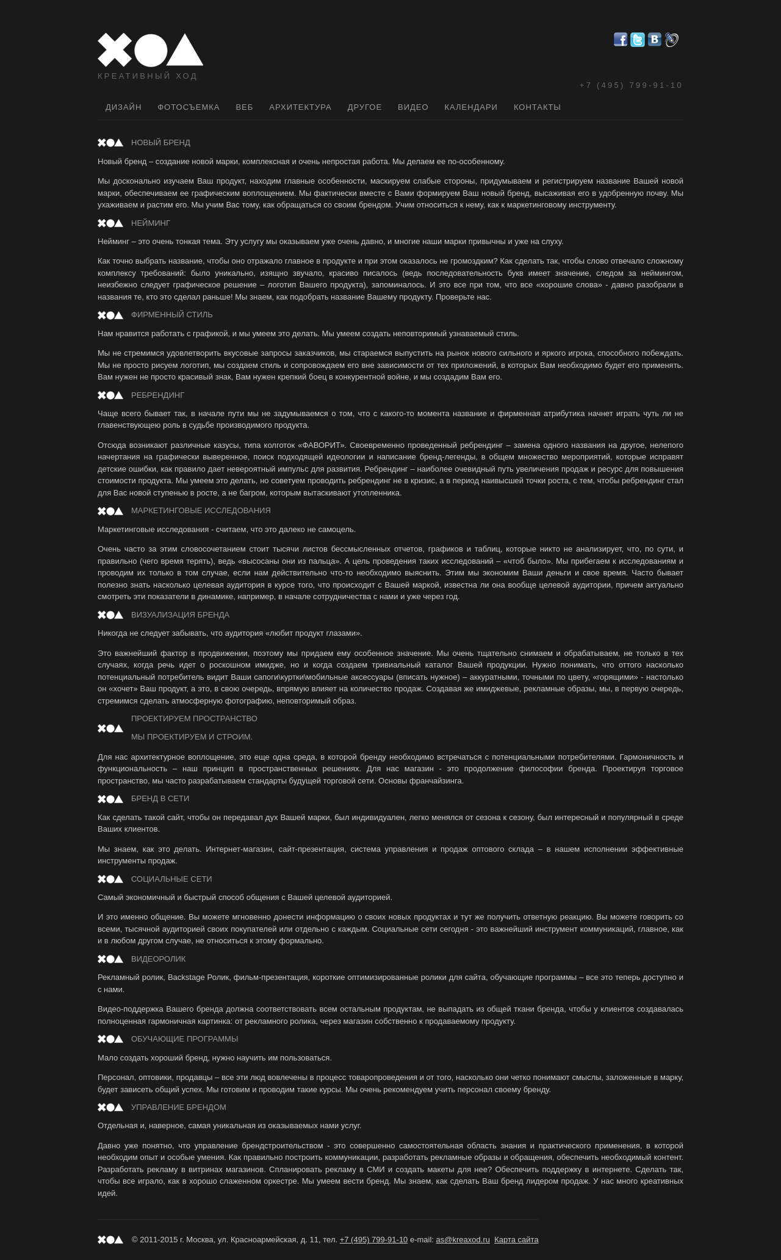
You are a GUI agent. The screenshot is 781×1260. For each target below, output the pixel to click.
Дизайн (124, 107)
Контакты (537, 107)
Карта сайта (516, 1239)
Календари (471, 107)
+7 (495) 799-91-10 (631, 85)
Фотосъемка (188, 107)
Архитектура (300, 107)
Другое (365, 107)
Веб (244, 107)
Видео (413, 107)
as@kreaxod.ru (463, 1239)
